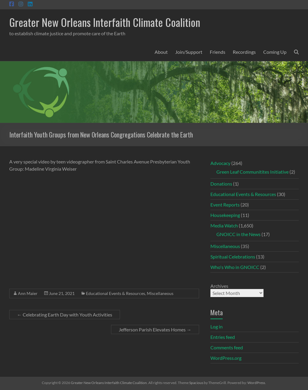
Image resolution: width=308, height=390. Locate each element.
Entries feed (222, 337)
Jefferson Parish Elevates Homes (155, 329)
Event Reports (225, 204)
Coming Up (275, 52)
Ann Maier (28, 293)
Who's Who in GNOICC (234, 267)
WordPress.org (225, 358)
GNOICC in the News (238, 234)
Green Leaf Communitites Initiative (252, 172)
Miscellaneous (160, 293)
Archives (219, 286)
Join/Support (188, 52)
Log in (216, 326)
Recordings (244, 52)
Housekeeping (225, 215)
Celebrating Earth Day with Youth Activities (64, 314)
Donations (221, 183)
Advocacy (220, 163)
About (161, 52)
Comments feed (226, 347)
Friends (217, 52)
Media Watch (224, 225)
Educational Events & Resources (115, 293)
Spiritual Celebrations (232, 256)
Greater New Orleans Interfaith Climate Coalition (104, 22)
